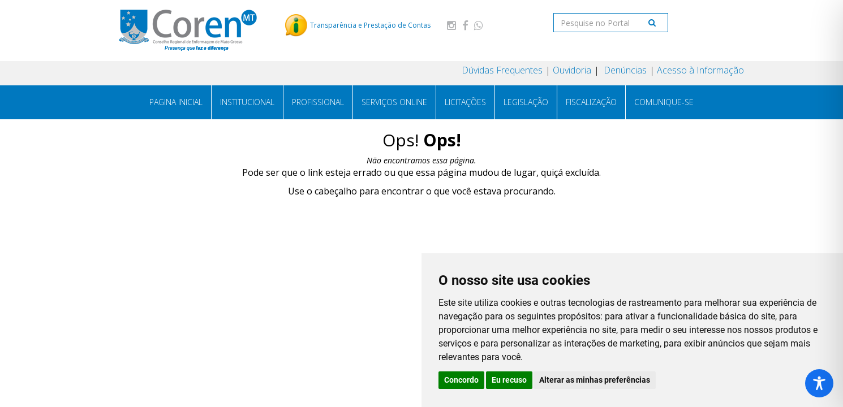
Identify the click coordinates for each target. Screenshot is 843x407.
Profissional (318, 102)
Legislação (526, 102)
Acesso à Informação (700, 70)
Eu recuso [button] (509, 379)
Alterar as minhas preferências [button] (594, 379)
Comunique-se (664, 102)
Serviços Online (394, 102)
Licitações (465, 102)
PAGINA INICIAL (176, 102)
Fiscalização (591, 102)
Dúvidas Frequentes (502, 70)
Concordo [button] (461, 379)
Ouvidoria (572, 70)
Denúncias (624, 70)
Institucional (247, 102)
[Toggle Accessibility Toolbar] (819, 383)
